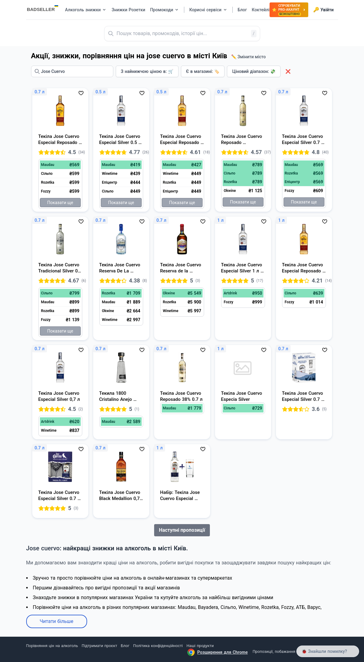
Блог (125, 645)
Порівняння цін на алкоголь (52, 645)
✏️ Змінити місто (248, 56)
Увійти (323, 9)
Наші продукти (200, 645)
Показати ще (60, 202)
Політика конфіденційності (158, 645)
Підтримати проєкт (99, 645)
